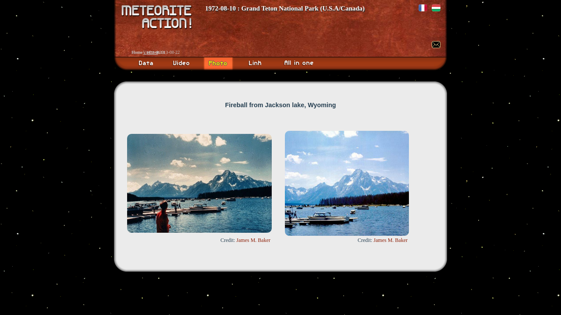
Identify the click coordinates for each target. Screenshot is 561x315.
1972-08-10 (155, 52)
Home (137, 52)
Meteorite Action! (280, 28)
